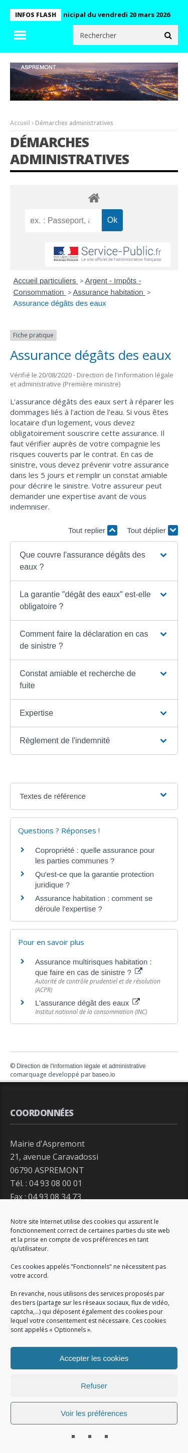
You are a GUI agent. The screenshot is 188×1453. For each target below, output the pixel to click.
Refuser (94, 1385)
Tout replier (92, 530)
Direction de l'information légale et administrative (81, 1066)
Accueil (20, 123)
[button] (93, 561)
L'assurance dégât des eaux (87, 1003)
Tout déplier (152, 530)
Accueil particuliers (46, 280)
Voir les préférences (94, 1413)
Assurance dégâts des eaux (60, 303)
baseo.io (103, 1074)
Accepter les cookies (94, 1358)
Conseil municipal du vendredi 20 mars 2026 (103, 14)
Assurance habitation (109, 292)
